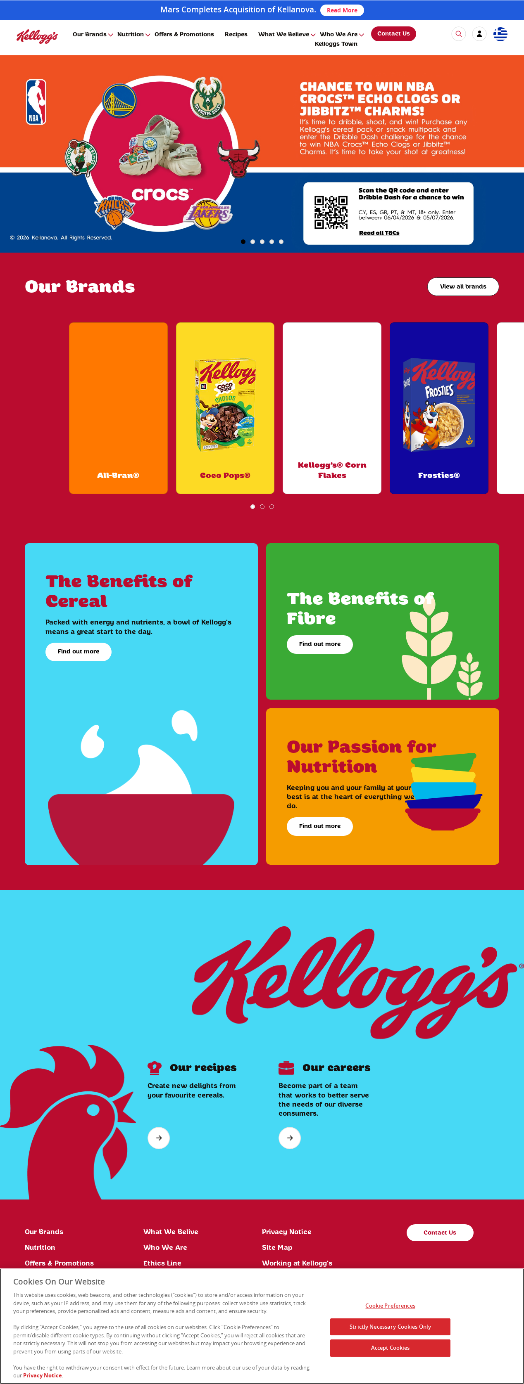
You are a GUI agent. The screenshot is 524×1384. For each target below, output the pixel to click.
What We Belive (170, 1232)
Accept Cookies (390, 1347)
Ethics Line (162, 1263)
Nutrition (130, 35)
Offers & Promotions (184, 35)
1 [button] (243, 241)
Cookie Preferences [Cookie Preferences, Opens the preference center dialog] (390, 1305)
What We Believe (283, 35)
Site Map (277, 1247)
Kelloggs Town (336, 44)
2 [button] (252, 241)
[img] (37, 36)
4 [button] (271, 241)
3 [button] (262, 241)
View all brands (463, 287)
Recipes (236, 35)
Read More (342, 10)
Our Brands (90, 35)
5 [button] (281, 241)
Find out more (78, 652)
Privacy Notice (287, 1232)
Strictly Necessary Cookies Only (390, 1326)
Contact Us (393, 34)
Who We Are (338, 35)
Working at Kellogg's (297, 1263)
